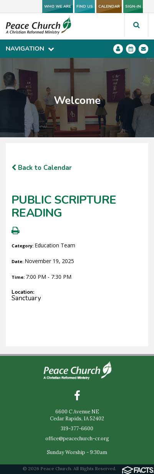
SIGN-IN (133, 6)
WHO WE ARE (57, 6)
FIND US (84, 6)
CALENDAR (109, 6)
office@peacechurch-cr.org (77, 438)
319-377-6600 (77, 428)
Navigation (30, 48)
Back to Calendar (42, 167)
